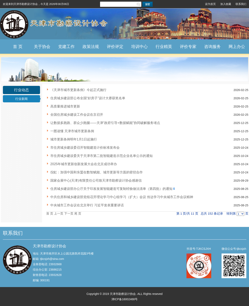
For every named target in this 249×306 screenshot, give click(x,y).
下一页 (68, 213)
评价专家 (188, 46)
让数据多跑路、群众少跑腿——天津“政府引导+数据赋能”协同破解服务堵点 (105, 123)
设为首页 (210, 4)
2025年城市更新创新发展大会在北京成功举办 (83, 164)
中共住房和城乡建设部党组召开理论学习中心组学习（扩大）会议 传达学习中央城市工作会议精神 (121, 197)
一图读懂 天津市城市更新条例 (72, 131)
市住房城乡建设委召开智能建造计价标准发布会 (85, 147)
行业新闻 (21, 98)
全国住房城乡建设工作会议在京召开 (76, 114)
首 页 (17, 46)
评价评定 (115, 46)
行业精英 (164, 46)
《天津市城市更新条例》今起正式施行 (78, 90)
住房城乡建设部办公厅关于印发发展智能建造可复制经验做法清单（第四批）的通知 (111, 188)
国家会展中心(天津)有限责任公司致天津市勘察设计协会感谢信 (96, 180)
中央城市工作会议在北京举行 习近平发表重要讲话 (87, 205)
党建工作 (66, 46)
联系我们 (241, 4)
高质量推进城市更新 (65, 106)
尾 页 (77, 213)
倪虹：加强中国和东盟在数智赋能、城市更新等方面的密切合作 (96, 172)
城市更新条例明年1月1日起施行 (73, 139)
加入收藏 (225, 4)
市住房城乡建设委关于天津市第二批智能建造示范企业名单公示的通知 (101, 156)
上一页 (58, 213)
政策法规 (91, 46)
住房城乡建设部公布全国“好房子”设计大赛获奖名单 (87, 98)
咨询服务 (212, 46)
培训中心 (139, 46)
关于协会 (42, 46)
